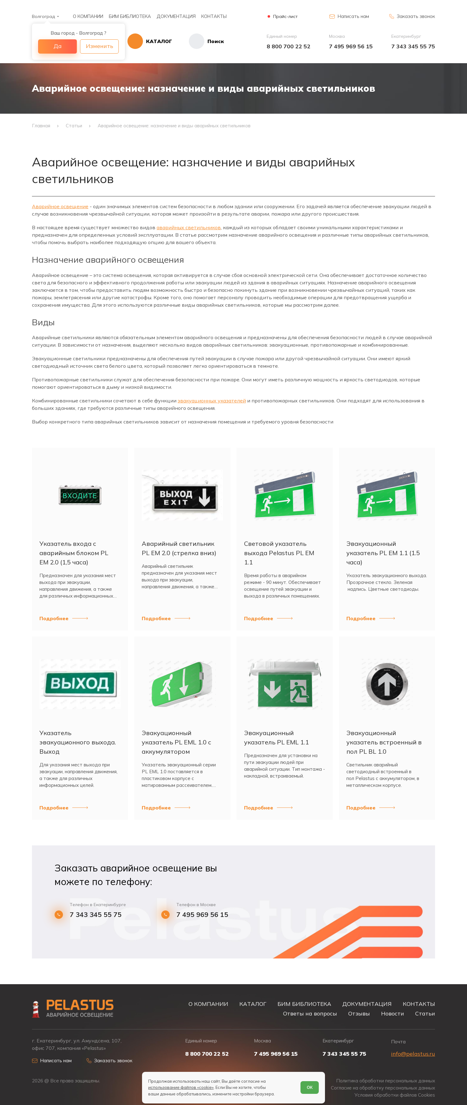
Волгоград (43, 16)
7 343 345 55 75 (413, 46)
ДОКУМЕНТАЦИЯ (176, 16)
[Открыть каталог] (149, 41)
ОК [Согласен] (310, 1087)
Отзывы (359, 1013)
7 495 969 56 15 (351, 46)
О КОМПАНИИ (88, 16)
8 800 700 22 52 (288, 46)
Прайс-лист (285, 16)
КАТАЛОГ (252, 1003)
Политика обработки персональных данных (385, 1081)
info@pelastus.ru (413, 1053)
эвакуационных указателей (212, 400)
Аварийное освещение (60, 206)
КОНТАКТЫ (214, 16)
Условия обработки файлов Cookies (394, 1095)
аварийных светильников (189, 227)
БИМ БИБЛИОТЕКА (130, 16)
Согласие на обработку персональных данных (383, 1088)
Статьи (425, 1013)
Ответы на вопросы (310, 1013)
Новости (392, 1013)
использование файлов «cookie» (181, 1087)
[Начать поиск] (198, 41)
